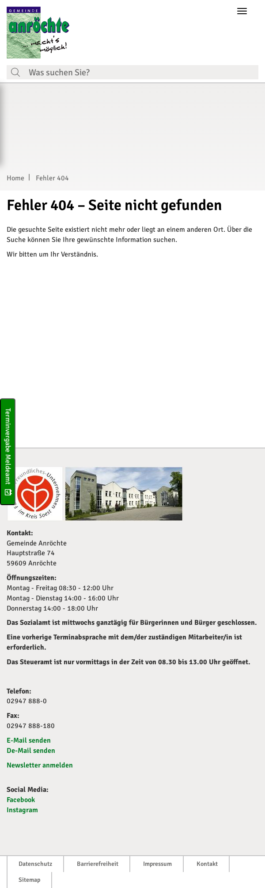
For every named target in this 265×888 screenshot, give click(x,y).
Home (15, 178)
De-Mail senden (31, 750)
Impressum (157, 864)
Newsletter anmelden (40, 765)
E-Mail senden (29, 740)
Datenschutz (35, 864)
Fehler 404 (52, 178)
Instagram (22, 810)
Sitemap (29, 880)
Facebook (21, 799)
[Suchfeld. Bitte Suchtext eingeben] (141, 72)
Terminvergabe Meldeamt (8, 451)
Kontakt (207, 864)
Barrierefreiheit (97, 864)
